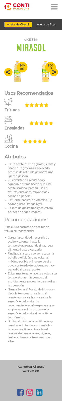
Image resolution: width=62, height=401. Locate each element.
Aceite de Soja (46, 24)
